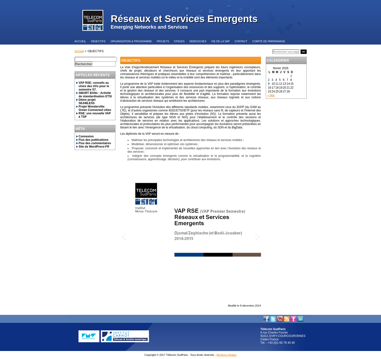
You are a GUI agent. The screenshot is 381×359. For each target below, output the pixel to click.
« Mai (271, 95)
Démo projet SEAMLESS (87, 101)
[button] (123, 236)
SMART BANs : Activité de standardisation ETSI (95, 94)
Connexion (86, 136)
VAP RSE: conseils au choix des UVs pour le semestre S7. (94, 86)
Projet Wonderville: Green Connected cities (95, 108)
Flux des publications (94, 140)
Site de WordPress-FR (94, 146)
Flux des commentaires (95, 143)
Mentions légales (226, 354)
